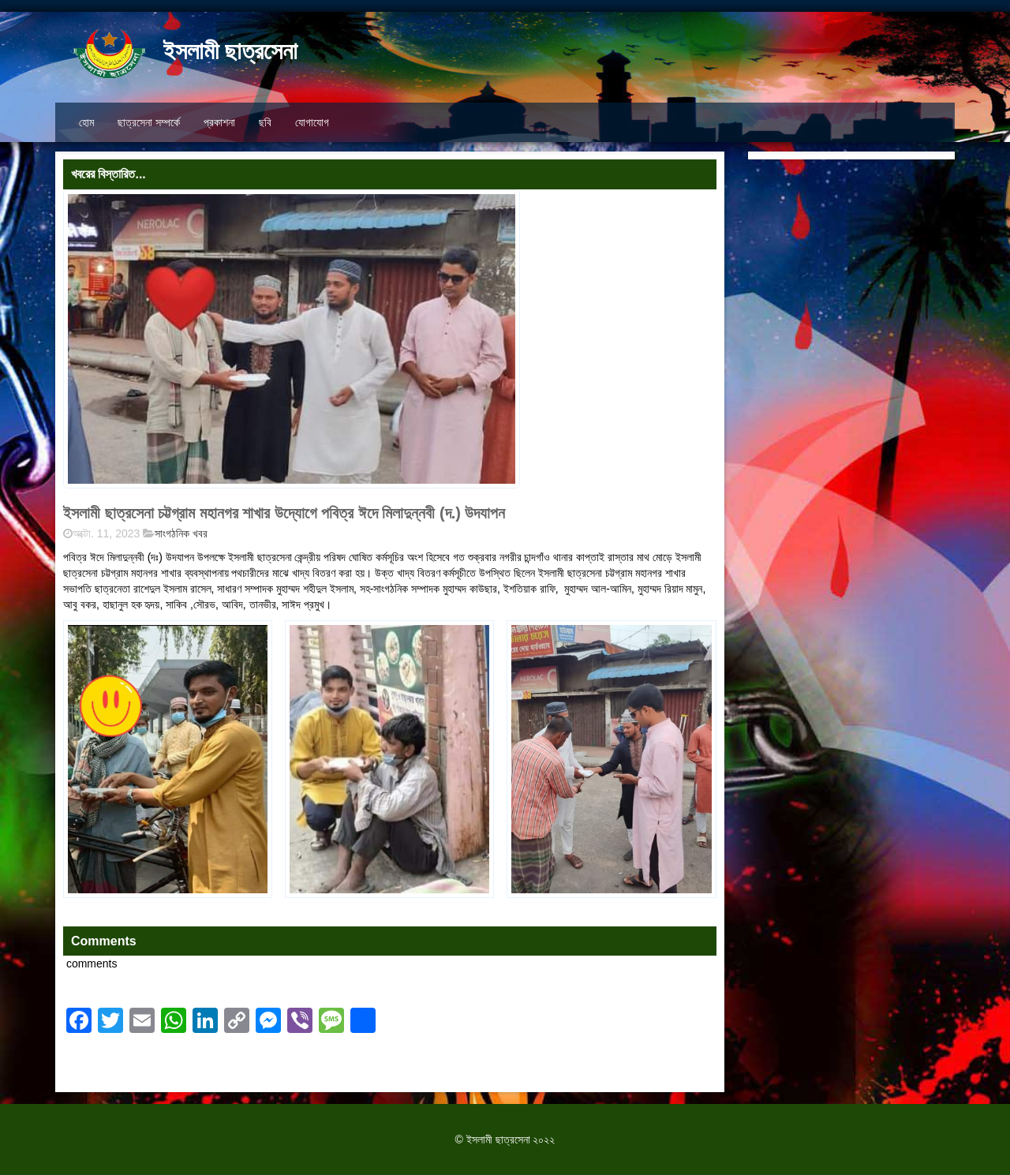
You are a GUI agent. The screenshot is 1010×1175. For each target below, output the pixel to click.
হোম (86, 122)
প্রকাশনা (219, 122)
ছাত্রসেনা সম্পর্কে (149, 122)
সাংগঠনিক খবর (181, 533)
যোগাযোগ (312, 122)
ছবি (265, 122)
